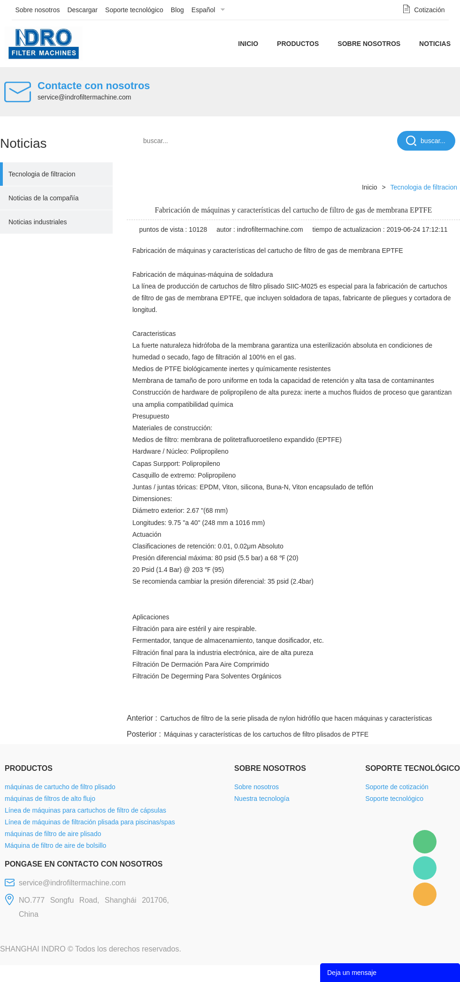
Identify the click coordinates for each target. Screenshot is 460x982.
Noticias (435, 43)
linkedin (444, 700)
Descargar (82, 10)
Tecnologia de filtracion (41, 174)
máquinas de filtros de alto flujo (50, 798)
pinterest (393, 700)
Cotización (429, 10)
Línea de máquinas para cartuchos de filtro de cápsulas (85, 810)
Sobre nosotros (37, 10)
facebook (292, 700)
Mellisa (425, 868)
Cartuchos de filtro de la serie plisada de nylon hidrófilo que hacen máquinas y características (296, 718)
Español (203, 10)
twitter (342, 700)
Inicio (248, 43)
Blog (177, 10)
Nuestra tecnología (262, 798)
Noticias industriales (37, 222)
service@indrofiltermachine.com (84, 97)
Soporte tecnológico (134, 10)
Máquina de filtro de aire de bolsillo (55, 845)
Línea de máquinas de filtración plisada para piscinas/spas (90, 822)
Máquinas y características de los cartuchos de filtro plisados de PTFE (266, 734)
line (317, 700)
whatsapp (367, 700)
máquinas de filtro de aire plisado (53, 833)
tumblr (418, 700)
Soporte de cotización (397, 787)
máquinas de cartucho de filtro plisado (60, 787)
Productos (298, 43)
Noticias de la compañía (43, 198)
